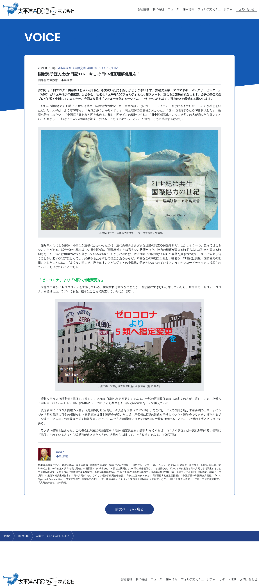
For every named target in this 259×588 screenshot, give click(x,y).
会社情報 (143, 9)
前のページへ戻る (129, 509)
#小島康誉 (64, 68)
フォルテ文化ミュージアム (215, 9)
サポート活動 (227, 579)
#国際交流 (79, 68)
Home (6, 535)
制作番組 (158, 9)
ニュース (173, 9)
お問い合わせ (246, 9)
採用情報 (188, 9)
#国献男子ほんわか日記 (102, 68)
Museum (23, 535)
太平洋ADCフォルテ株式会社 (39, 8)
